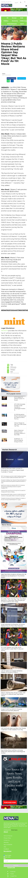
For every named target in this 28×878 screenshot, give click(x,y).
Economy (15, 21)
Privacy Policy (7, 838)
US (5, 18)
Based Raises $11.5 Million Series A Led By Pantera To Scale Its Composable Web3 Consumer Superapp (13, 495)
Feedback (6, 849)
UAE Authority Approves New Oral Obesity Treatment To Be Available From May (13, 729)
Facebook (11, 871)
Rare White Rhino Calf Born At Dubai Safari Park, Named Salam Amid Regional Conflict (13, 751)
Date (3, 73)
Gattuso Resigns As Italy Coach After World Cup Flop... (20, 424)
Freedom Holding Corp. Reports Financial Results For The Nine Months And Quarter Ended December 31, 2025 (13, 481)
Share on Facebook (11, 78)
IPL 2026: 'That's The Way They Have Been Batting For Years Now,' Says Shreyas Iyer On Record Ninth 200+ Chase (13, 600)
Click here (14, 830)
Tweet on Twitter (21, 78)
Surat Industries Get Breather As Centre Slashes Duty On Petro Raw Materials (13, 625)
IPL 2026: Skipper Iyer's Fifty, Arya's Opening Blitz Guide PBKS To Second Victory (12, 649)
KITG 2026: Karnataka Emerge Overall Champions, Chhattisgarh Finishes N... (19, 407)
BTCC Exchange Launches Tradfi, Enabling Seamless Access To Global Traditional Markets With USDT (13, 477)
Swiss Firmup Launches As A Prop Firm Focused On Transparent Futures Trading (13, 491)
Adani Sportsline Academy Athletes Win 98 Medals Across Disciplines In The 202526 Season (13, 576)
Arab (21, 18)
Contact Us (6, 840)
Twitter (10, 873)
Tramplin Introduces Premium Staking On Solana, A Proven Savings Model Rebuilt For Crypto (13, 499)
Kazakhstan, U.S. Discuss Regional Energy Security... (18, 440)
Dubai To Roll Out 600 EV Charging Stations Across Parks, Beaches (11, 709)
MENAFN (5, 87)
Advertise (6, 842)
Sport (21, 23)
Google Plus (12, 876)
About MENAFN (8, 844)
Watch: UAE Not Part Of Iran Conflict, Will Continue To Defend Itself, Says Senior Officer (13, 694)
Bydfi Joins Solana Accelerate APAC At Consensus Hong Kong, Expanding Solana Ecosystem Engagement (13, 487)
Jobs (5, 846)
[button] (20, 2)
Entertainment (9, 23)
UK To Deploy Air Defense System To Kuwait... (19, 399)
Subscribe (15, 865)
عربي (16, 2)
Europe (14, 18)
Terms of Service (8, 835)
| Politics (5, 21)
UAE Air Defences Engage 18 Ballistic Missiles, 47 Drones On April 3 (12, 671)
